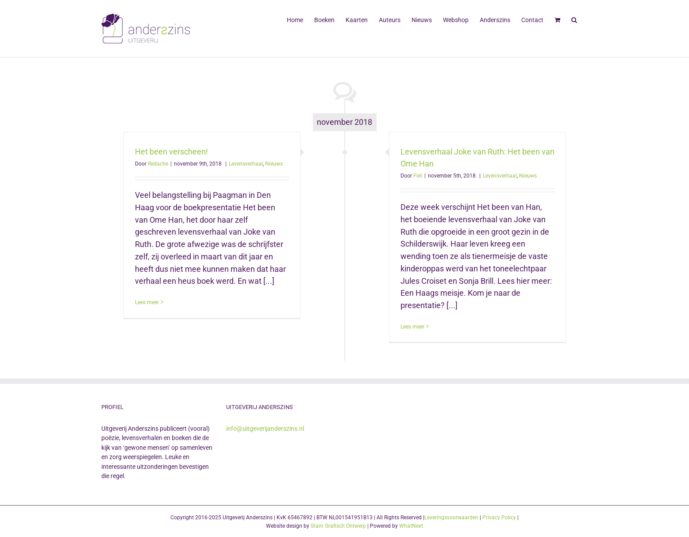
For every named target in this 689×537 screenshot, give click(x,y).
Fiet (417, 176)
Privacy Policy (499, 517)
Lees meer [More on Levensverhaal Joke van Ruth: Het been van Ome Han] (412, 327)
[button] (574, 19)
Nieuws (274, 164)
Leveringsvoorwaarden (451, 517)
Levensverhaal (246, 164)
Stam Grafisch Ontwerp (338, 526)
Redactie (158, 164)
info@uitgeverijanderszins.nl (265, 428)
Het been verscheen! (171, 151)
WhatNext (411, 526)
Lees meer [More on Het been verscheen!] (147, 302)
